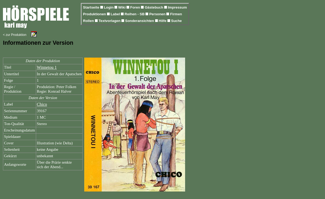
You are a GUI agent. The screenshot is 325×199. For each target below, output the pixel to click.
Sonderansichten (140, 21)
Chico (42, 104)
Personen (157, 14)
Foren (135, 7)
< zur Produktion (14, 35)
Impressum (177, 7)
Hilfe (163, 21)
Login (109, 7)
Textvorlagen (109, 21)
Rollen (89, 21)
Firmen (176, 14)
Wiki (122, 7)
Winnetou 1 (47, 67)
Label (116, 14)
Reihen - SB (135, 14)
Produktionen (95, 14)
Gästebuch (154, 7)
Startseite (91, 7)
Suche (176, 21)
